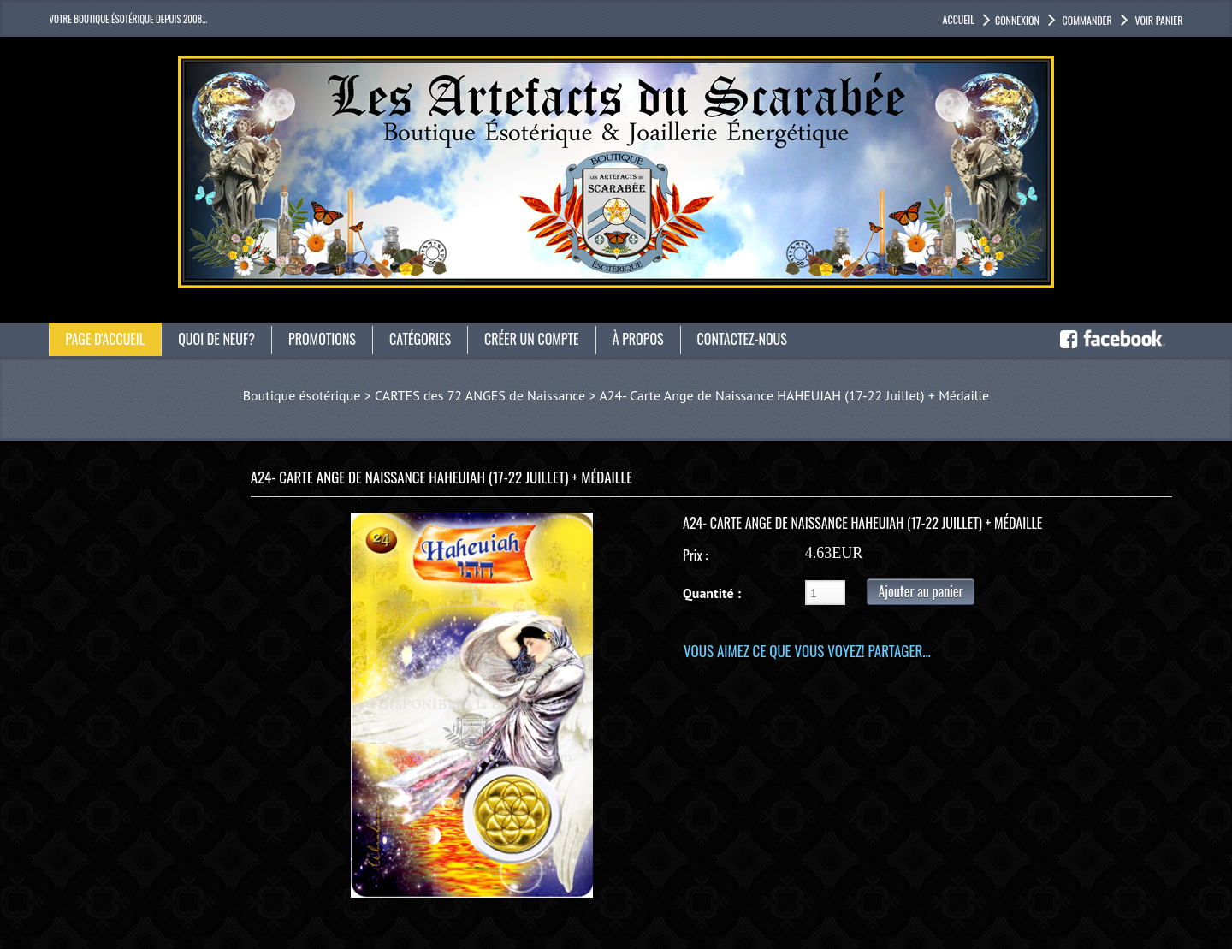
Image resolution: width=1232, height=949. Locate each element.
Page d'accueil (105, 339)
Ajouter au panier (920, 591)
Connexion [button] (1017, 20)
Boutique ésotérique (302, 395)
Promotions (322, 339)
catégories (420, 339)
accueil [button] (958, 19)
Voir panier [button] (1158, 20)
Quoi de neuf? (216, 339)
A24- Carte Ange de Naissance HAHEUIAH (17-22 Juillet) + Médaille (794, 395)
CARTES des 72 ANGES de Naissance (480, 395)
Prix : (695, 555)
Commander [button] (1086, 20)
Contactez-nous (742, 339)
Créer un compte (531, 339)
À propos (638, 339)
